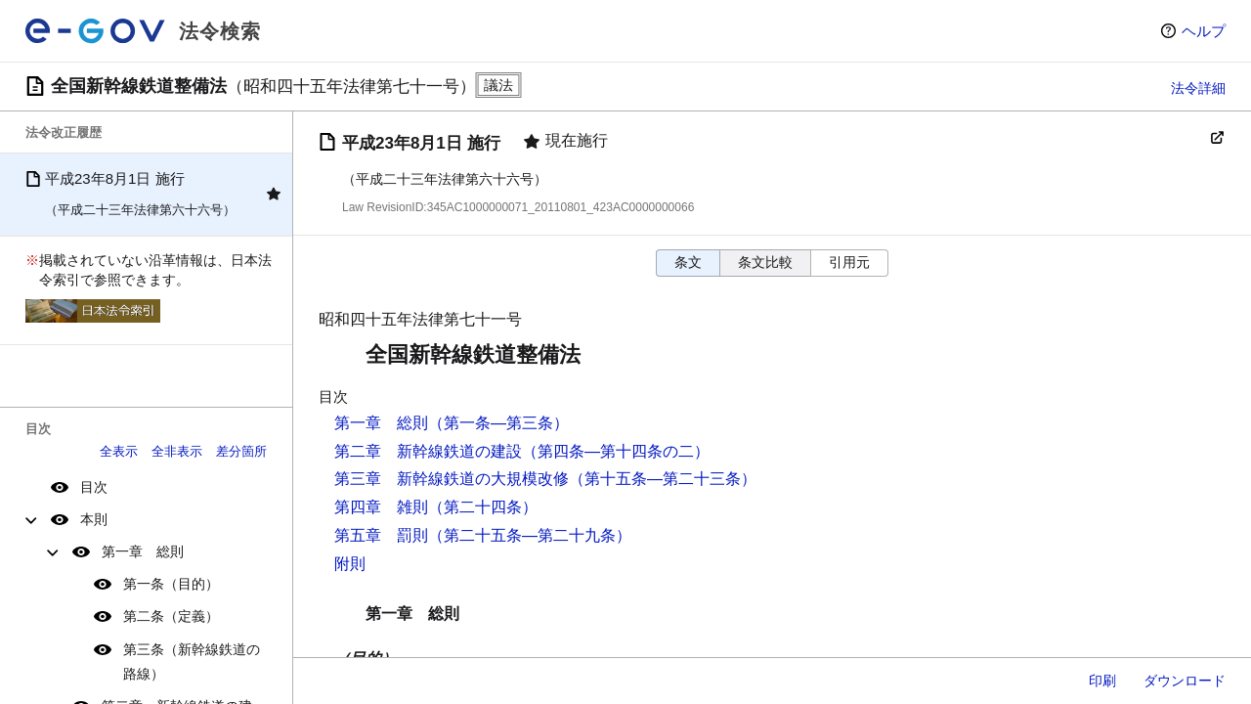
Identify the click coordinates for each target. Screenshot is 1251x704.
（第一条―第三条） (498, 423)
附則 (350, 563)
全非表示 (176, 451)
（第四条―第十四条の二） (616, 451)
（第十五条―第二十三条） (662, 478)
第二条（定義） (171, 616)
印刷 (1102, 680)
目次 (94, 487)
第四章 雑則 (381, 507)
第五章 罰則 (381, 535)
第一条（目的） (171, 584)
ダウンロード (1184, 680)
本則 (94, 519)
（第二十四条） (483, 507)
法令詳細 (1198, 88)
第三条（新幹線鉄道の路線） (191, 661)
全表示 (119, 451)
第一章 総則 (143, 551)
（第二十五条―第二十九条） (529, 535)
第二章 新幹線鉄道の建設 (428, 451)
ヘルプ (1204, 30)
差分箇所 (241, 451)
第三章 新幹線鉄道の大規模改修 (451, 478)
